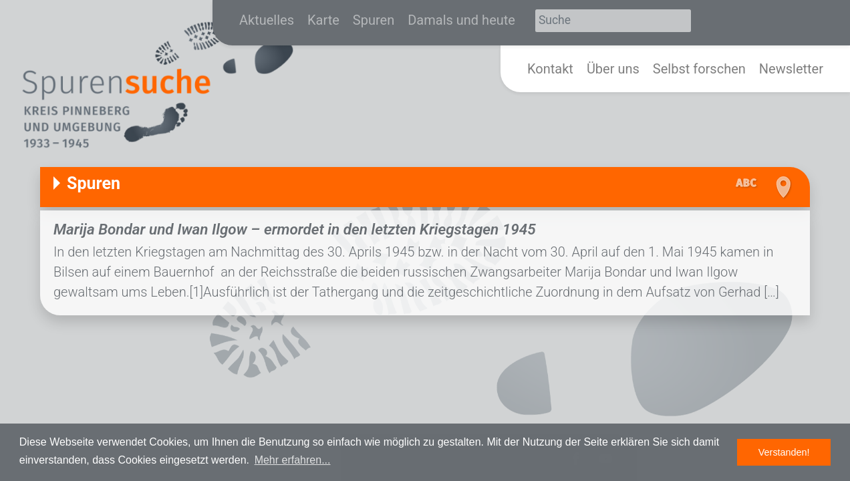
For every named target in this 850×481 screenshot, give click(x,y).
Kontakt (550, 69)
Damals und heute (461, 20)
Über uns (613, 69)
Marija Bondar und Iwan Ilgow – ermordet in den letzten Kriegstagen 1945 (294, 229)
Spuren (373, 20)
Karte (323, 20)
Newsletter (791, 69)
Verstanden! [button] (784, 452)
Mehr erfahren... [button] (293, 460)
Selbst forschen (699, 69)
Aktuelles (266, 20)
